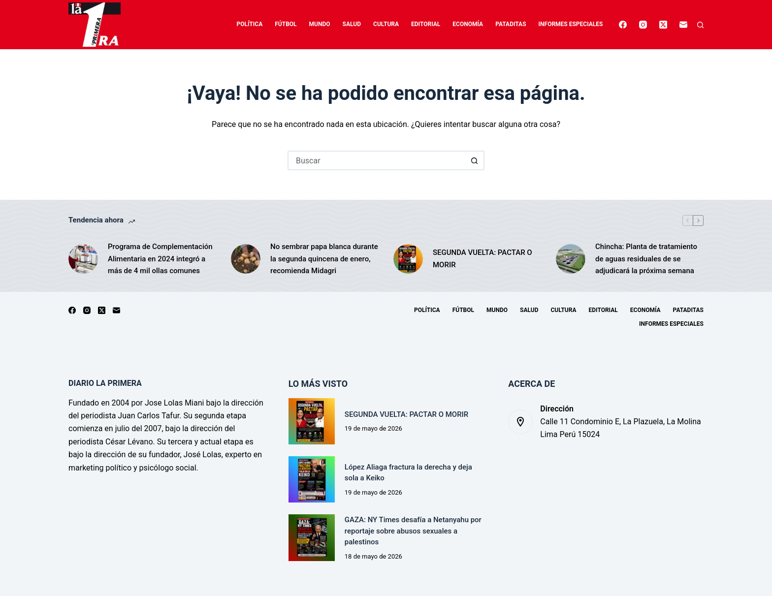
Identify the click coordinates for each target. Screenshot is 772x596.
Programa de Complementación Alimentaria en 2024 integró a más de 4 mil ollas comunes (160, 259)
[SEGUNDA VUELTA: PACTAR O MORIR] (408, 259)
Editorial (425, 24)
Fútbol (285, 24)
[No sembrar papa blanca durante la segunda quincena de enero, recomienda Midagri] (245, 259)
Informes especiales (571, 24)
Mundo (319, 24)
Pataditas (510, 24)
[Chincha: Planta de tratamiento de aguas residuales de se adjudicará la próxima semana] (570, 259)
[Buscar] (700, 25)
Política (250, 24)
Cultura (386, 24)
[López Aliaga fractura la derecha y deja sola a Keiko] (312, 479)
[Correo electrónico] (683, 25)
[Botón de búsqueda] (474, 160)
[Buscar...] (376, 160)
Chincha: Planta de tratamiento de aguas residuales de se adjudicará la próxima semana (646, 259)
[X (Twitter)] (663, 25)
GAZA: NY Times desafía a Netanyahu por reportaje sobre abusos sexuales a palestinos (413, 530)
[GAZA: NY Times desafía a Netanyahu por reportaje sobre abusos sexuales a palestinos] (312, 537)
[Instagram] (643, 25)
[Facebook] (623, 25)
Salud (352, 24)
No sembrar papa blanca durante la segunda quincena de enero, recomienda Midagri (324, 259)
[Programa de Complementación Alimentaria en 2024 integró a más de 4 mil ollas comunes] (83, 259)
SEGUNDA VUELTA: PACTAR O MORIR (482, 258)
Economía (467, 24)
